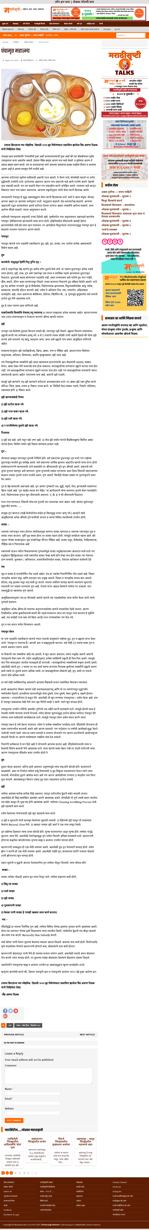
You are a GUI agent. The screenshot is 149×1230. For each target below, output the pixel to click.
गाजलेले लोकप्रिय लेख (47, 1205)
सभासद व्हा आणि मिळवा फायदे (123, 318)
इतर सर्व (117, 29)
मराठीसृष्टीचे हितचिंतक (47, 1187)
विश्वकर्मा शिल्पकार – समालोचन (118, 205)
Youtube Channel (120, 1182)
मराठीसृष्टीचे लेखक (46, 1182)
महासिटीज (80, 1191)
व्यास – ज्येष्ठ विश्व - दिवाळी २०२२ (28, 1025)
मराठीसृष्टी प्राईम (118, 1210)
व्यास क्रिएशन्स (28, 60)
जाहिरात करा (91, 24)
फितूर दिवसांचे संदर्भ (111, 200)
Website (9, 1108)
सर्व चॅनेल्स (26, 24)
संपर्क (101, 24)
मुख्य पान (5, 24)
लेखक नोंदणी (68, 24)
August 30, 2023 (11, 60)
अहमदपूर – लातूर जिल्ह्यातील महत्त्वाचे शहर (85, 1141)
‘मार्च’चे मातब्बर (109, 229)
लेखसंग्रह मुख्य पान (7, 29)
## (10, 1025)
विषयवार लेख (44, 29)
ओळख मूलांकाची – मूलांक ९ (116, 196)
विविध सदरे (56, 29)
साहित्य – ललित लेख (70, 29)
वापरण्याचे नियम (9, 1201)
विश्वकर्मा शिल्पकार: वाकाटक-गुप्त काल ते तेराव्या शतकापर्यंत (123, 215)
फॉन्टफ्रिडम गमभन (119, 1215)
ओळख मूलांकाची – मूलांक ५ (116, 233)
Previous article (14, 1034)
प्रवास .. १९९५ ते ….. (47, 1191)
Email (8, 1098)
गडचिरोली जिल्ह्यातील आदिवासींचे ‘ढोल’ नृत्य (13, 1143)
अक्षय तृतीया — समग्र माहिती (116, 192)
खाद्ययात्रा (79, 1196)
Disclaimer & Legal (11, 1215)
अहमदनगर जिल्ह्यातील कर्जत (37, 1140)
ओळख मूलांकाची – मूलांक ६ (116, 225)
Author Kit (8, 1191)
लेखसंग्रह (15, 24)
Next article (87, 1034)
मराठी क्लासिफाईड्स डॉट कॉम (123, 1196)
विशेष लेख (21, 29)
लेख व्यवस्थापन (54, 24)
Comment (10, 1065)
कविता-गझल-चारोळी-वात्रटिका (90, 29)
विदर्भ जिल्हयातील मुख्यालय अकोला (61, 1141)
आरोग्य (78, 1201)
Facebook (117, 1187)
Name (9, 1089)
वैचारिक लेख (32, 29)
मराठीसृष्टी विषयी (39, 24)
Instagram (117, 1191)
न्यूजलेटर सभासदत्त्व (10, 1196)
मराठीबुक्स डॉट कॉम (119, 1201)
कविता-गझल (80, 1205)
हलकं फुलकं (106, 29)
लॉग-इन (79, 24)
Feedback (8, 1210)
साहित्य (16, 42)
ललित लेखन (43, 60)
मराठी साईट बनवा (46, 1196)
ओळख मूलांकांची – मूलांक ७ (116, 220)
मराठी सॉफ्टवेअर (45, 1210)
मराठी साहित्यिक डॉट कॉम (121, 1205)
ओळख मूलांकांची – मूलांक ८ (116, 209)
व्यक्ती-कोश (80, 1187)
